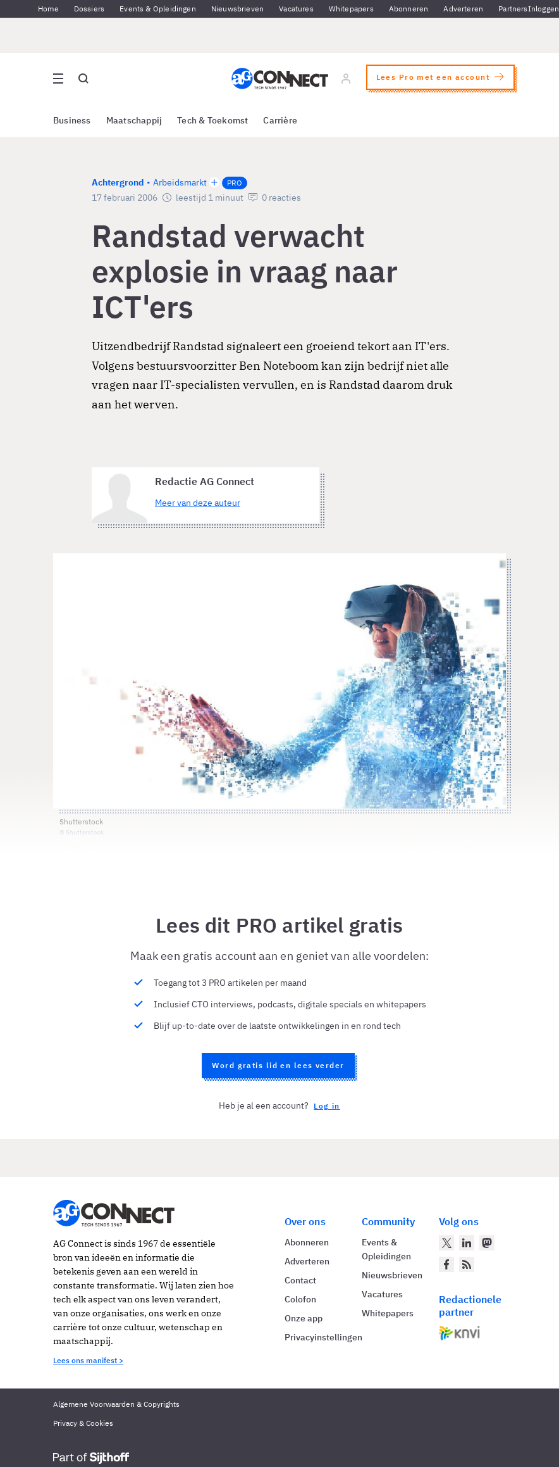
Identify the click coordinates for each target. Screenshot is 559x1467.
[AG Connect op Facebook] (446, 1264)
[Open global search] (83, 78)
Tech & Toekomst (212, 120)
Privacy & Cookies (83, 1423)
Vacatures (296, 8)
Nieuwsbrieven (237, 8)
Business (72, 120)
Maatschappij (134, 120)
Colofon (300, 1299)
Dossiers (89, 8)
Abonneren (409, 8)
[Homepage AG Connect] (279, 78)
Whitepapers (351, 8)
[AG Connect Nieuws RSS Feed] (466, 1264)
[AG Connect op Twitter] (446, 1242)
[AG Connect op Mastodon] (486, 1242)
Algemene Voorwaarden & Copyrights (116, 1404)
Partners (512, 8)
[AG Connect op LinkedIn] (466, 1242)
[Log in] (346, 78)
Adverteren (463, 8)
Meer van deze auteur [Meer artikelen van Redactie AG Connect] (197, 502)
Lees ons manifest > (88, 1360)
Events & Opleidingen (158, 8)
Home (48, 8)
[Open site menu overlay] (58, 78)
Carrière (280, 120)
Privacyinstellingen (323, 1337)
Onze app (303, 1318)
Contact (300, 1280)
